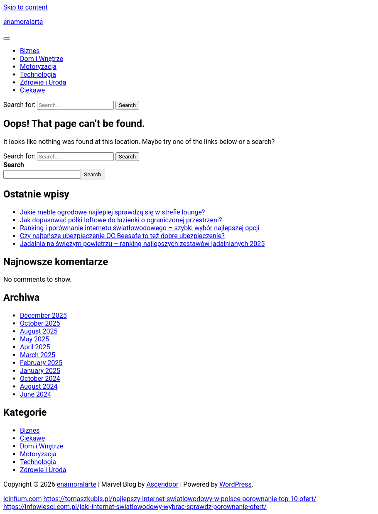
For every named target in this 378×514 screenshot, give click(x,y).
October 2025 (40, 323)
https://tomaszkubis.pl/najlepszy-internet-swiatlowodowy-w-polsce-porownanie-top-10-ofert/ (179, 499)
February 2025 (41, 363)
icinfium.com (22, 499)
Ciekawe (32, 90)
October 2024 (40, 378)
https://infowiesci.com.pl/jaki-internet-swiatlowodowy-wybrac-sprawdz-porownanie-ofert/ (135, 507)
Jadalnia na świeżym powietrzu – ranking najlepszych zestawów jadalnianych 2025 (142, 244)
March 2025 (37, 355)
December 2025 (43, 315)
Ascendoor (162, 484)
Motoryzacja (38, 67)
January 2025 (40, 371)
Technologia (38, 74)
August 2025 (38, 331)
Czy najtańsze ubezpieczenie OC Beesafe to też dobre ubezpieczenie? (122, 236)
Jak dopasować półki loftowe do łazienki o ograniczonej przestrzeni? (121, 220)
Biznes (29, 51)
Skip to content (25, 7)
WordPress (235, 484)
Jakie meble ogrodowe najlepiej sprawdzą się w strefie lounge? (112, 212)
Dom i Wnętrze (41, 59)
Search (13, 165)
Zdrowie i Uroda (43, 82)
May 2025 (34, 339)
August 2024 (38, 386)
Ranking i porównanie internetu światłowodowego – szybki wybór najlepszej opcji (140, 228)
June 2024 (35, 394)
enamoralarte (23, 22)
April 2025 (35, 347)
